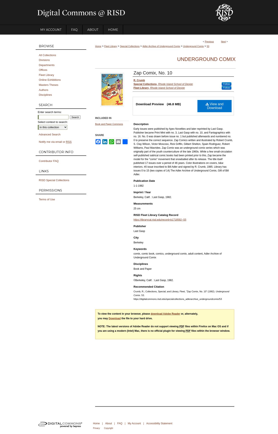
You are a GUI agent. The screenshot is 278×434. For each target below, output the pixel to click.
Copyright (108, 428)
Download (115, 318)
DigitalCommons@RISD (122, 12)
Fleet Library (110, 46)
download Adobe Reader (165, 313)
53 (208, 46)
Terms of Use (47, 199)
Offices (43, 69)
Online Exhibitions (50, 79)
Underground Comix (193, 46)
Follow (226, 84)
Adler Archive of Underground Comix (161, 46)
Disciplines (45, 94)
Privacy (96, 428)
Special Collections (130, 46)
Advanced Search (50, 134)
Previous (209, 41)
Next (223, 41)
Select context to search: (53, 122)
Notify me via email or (55, 142)
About (108, 423)
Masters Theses (48, 84)
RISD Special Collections (54, 180)
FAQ (119, 423)
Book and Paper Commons (109, 124)
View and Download (215, 106)
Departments (46, 65)
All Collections (47, 55)
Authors (43, 90)
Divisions (44, 60)
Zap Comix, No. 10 (153, 72)
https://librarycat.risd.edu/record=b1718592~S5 (160, 219)
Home (98, 46)
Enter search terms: (50, 112)
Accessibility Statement (159, 423)
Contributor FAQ (49, 161)
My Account (134, 423)
